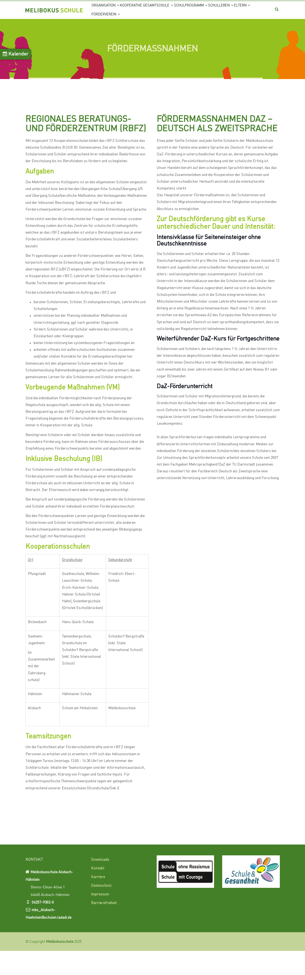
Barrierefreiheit (104, 927)
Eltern (136, 32)
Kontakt (97, 893)
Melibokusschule (59, 966)
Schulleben (108, 32)
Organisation (109, 11)
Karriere (98, 901)
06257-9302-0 (43, 926)
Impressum (100, 919)
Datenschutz (101, 910)
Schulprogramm (212, 11)
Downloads (100, 884)
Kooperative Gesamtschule (158, 11)
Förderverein (167, 32)
